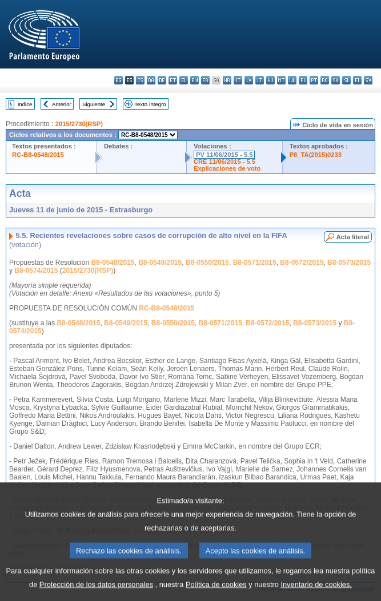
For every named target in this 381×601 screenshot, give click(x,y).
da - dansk (151, 80)
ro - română (324, 80)
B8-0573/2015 (349, 263)
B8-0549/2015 (160, 263)
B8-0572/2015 (301, 263)
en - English (194, 80)
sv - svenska (368, 80)
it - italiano (238, 80)
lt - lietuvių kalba (259, 80)
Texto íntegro (150, 104)
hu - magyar (270, 80)
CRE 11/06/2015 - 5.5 (224, 161)
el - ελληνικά (183, 80)
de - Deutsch (162, 80)
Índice (25, 104)
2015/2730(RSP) (79, 123)
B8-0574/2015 (36, 271)
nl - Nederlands (292, 80)
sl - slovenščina (346, 80)
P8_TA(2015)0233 (316, 154)
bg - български (118, 80)
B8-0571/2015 (254, 263)
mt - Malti (281, 80)
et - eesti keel (173, 80)
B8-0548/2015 (112, 263)
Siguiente (93, 104)
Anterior (61, 104)
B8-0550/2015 (207, 263)
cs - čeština (140, 80)
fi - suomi (357, 80)
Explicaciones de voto (227, 168)
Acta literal (352, 236)
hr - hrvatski (227, 80)
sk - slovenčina (335, 80)
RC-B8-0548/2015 (38, 154)
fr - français (205, 80)
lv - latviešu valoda (248, 80)
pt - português (314, 80)
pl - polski (303, 80)
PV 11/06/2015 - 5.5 (224, 154)
